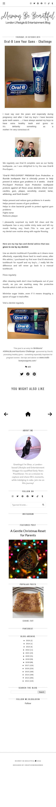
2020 (27, 689)
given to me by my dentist (15, 247)
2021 (27, 686)
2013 (27, 711)
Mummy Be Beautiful (25, 801)
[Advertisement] (33, 746)
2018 (27, 695)
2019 (27, 692)
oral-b (29, 367)
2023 (28, 679)
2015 (27, 704)
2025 (28, 673)
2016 (27, 701)
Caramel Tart (28, 653)
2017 (27, 698)
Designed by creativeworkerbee (28, 805)
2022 (27, 683)
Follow (28, 736)
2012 (27, 714)
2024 (28, 676)
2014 (27, 707)
